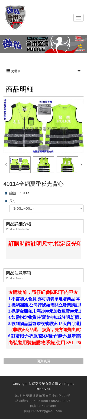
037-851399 (47, 406)
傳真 (33, 406)
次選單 (43, 71)
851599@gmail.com (47, 411)
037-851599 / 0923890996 (50, 401)
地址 (18, 395)
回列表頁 (44, 361)
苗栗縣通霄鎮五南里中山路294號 (47, 395)
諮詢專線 (22, 401)
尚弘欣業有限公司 (15, 17)
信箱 (27, 411)
